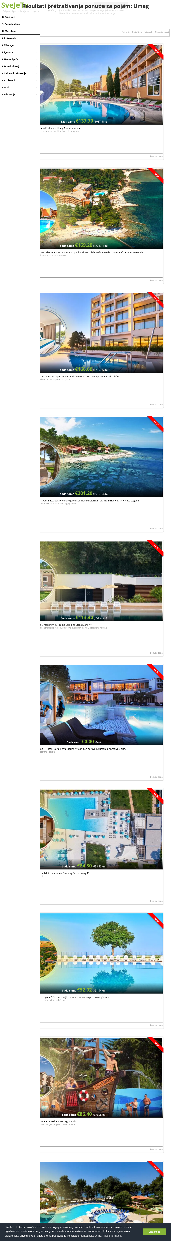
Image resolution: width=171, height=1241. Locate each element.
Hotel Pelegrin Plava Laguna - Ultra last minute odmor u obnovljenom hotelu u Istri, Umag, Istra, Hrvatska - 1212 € (72, 654)
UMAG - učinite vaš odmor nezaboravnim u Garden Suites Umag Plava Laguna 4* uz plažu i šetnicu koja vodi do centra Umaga (70, 515)
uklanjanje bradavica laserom (111, 10)
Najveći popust (160, 51)
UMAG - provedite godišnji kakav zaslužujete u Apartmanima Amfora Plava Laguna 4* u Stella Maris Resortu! (70, 446)
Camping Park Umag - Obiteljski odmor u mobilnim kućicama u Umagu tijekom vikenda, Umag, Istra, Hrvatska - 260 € (135, 793)
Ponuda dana (11, 24)
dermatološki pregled (87, 10)
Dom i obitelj (10, 66)
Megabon (9, 31)
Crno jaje (8, 17)
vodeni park (70, 10)
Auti (5, 87)
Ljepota (7, 52)
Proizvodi (8, 80)
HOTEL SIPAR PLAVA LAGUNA (121, 1095)
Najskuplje (144, 51)
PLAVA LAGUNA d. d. (51, 123)
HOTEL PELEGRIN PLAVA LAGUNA (123, 540)
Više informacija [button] (112, 1235)
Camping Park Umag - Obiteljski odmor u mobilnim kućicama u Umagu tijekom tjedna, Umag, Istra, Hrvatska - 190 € (70, 793)
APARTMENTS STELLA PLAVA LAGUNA (125, 1026)
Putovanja (9, 38)
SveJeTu (15, 5)
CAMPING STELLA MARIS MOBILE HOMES (61, 957)
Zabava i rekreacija (14, 73)
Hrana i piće (10, 59)
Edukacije (8, 94)
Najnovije (118, 51)
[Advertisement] (105, 1193)
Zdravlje (8, 45)
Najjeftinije (130, 51)
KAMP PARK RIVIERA (51, 818)
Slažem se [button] (154, 1231)
